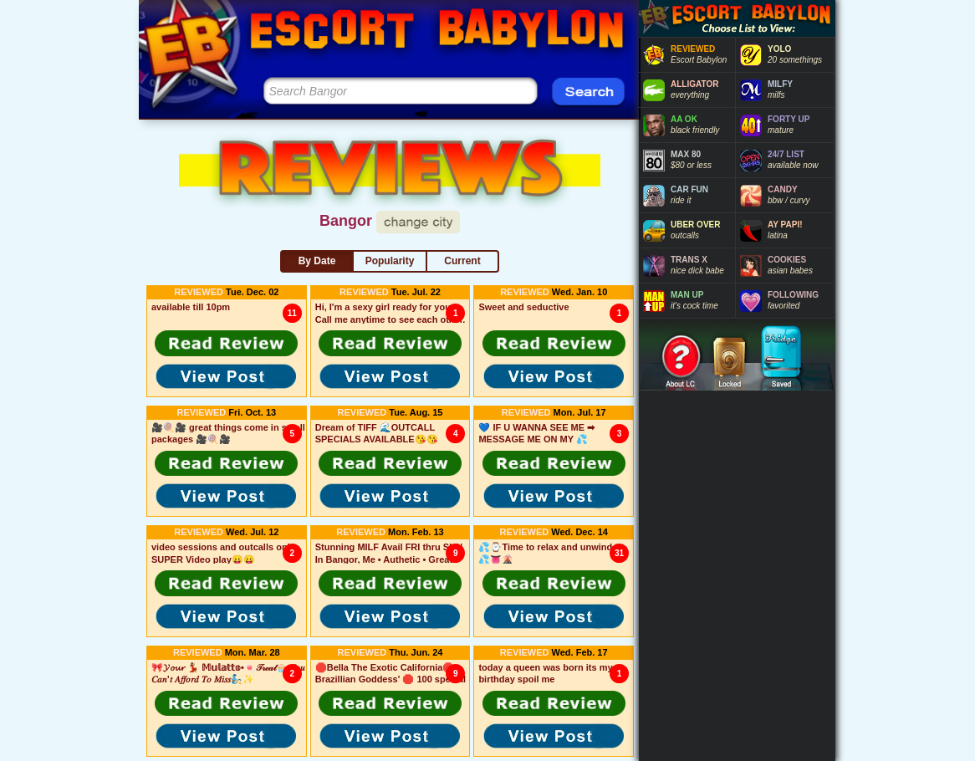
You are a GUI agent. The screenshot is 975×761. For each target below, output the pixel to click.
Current (462, 261)
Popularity (390, 261)
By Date (317, 261)
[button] (226, 342)
